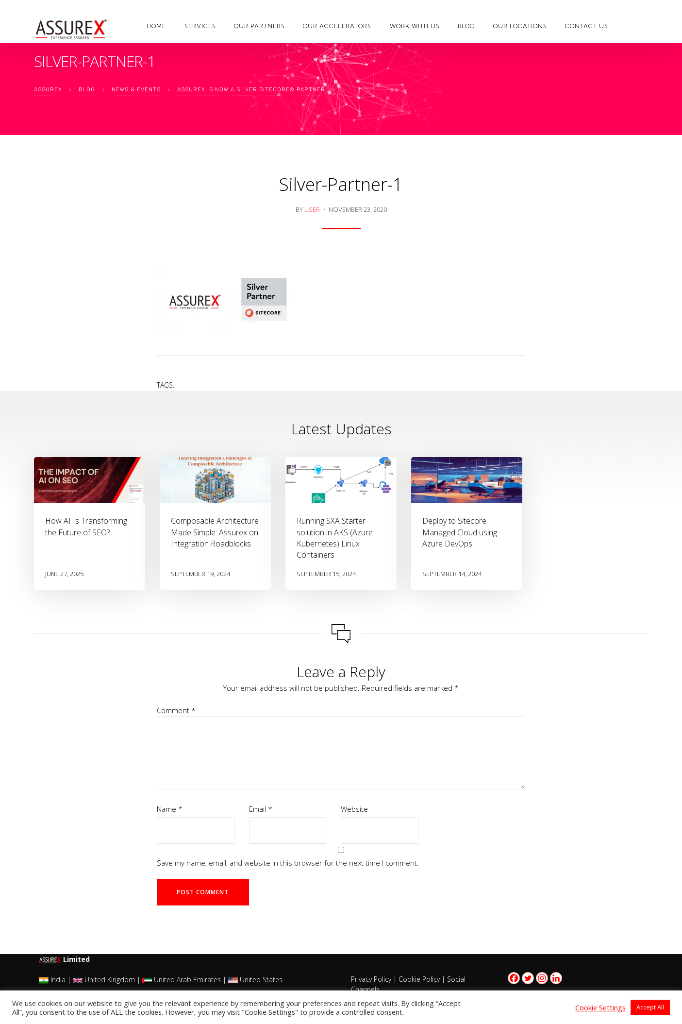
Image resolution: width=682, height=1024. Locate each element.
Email (260, 809)
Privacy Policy (371, 979)
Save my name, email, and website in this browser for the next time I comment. (288, 863)
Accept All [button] (650, 1007)
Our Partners (259, 26)
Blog (466, 26)
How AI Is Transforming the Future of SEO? (86, 526)
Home (156, 26)
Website (354, 809)
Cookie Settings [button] (600, 1007)
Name (170, 809)
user (312, 209)
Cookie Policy (419, 979)
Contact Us (586, 26)
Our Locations (520, 26)
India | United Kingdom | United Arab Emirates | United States (161, 979)
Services (200, 26)
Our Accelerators (337, 26)
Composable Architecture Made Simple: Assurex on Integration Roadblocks (215, 531)
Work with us (415, 26)
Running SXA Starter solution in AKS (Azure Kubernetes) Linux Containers (335, 537)
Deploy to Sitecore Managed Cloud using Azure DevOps (459, 531)
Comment (176, 710)
